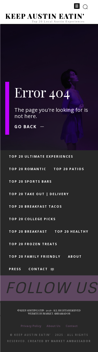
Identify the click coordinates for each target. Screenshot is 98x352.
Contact (72, 326)
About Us (53, 326)
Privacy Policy (31, 326)
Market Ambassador (56, 313)
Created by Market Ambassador (59, 341)
